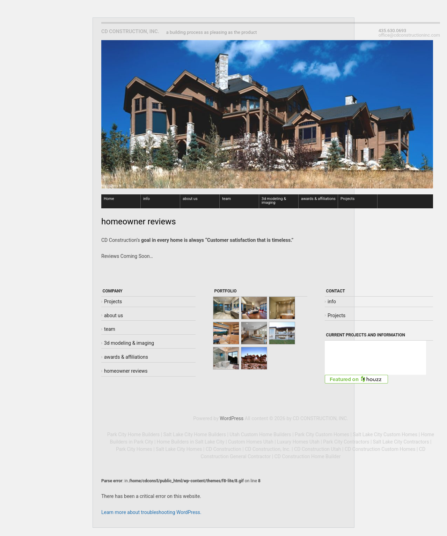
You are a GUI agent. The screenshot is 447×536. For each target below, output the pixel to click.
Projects (347, 198)
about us (190, 198)
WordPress (231, 418)
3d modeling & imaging (274, 200)
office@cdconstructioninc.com (409, 35)
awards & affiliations (318, 198)
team (226, 198)
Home (109, 198)
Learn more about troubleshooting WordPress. (151, 512)
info (146, 198)
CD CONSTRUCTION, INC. (130, 32)
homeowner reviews (126, 371)
